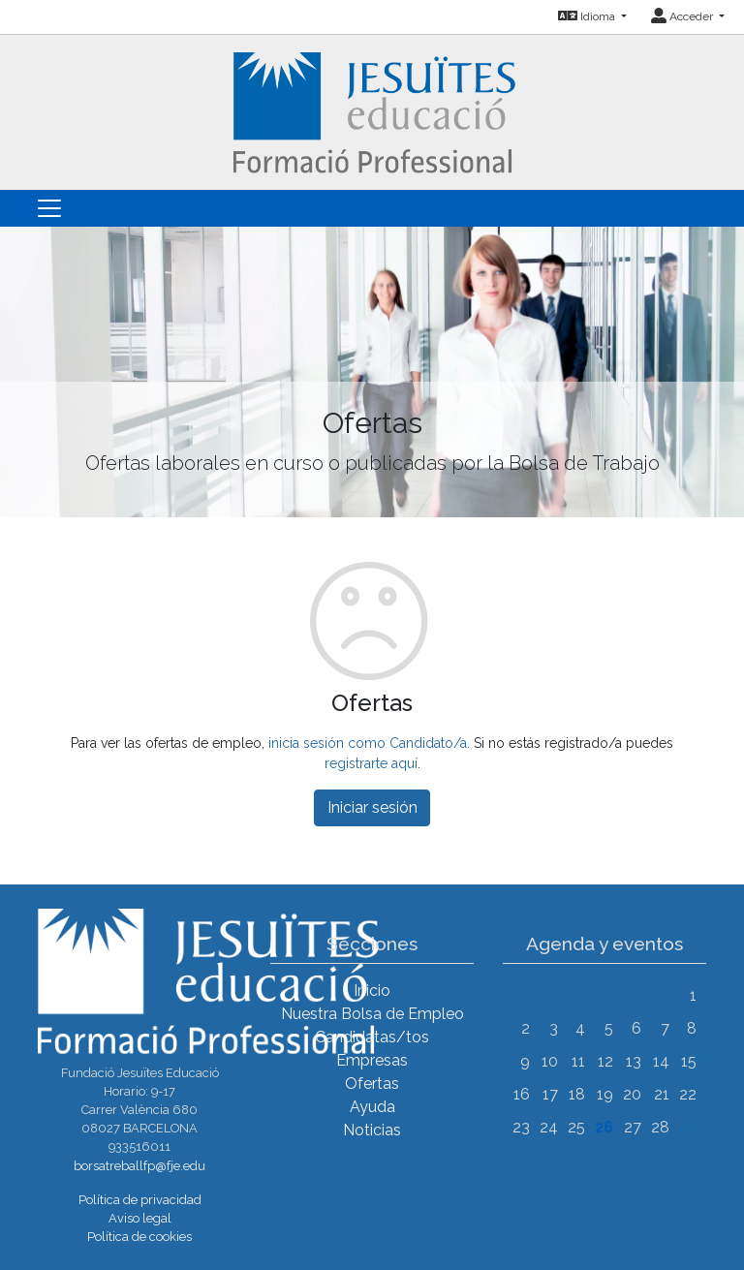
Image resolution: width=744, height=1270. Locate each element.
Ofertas (372, 1083)
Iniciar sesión (372, 807)
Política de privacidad (140, 1200)
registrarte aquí (371, 763)
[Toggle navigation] (49, 208)
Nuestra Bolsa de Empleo (372, 1014)
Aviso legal (139, 1218)
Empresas (372, 1060)
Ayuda (372, 1107)
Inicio (372, 990)
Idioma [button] (588, 16)
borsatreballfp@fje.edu (139, 1166)
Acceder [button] (683, 16)
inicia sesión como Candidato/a (367, 743)
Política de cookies (139, 1236)
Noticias (372, 1130)
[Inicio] (372, 111)
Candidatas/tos (372, 1037)
